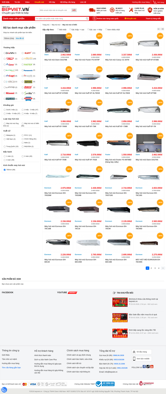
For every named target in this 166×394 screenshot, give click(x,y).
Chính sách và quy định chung (79, 355)
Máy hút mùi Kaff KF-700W (55, 126)
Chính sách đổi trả (74, 363)
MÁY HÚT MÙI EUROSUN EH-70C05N (148, 261)
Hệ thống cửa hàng (67, 2)
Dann (46, 55)
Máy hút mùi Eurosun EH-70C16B (55, 227)
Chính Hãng (28, 139)
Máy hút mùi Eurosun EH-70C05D (146, 227)
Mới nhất (61, 29)
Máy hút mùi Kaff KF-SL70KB (117, 93)
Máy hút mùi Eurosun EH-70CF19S (116, 194)
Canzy (107, 55)
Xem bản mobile (140, 359)
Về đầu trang (139, 352)
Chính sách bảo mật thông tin (78, 372)
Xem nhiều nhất (112, 29)
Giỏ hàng (160, 2)
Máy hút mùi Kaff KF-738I (85, 126)
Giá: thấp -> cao (76, 29)
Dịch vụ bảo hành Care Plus (45, 360)
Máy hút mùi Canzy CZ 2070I (117, 60)
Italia (26, 142)
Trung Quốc (10, 146)
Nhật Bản (27, 146)
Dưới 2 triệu (10, 110)
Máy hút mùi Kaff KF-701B (86, 160)
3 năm (8, 160)
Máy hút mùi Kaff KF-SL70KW (87, 93)
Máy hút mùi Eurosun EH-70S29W (55, 194)
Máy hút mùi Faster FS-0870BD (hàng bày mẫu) (118, 161)
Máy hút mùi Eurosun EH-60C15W (85, 261)
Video (27, 2)
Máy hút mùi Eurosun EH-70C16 (85, 227)
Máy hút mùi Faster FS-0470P (87, 60)
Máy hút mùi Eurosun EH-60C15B (116, 261)
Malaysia (9, 135)
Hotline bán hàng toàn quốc (107, 18)
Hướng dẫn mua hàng (141, 2)
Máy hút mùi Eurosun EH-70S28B (85, 194)
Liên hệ (83, 2)
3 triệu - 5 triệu (11, 113)
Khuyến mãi (39, 2)
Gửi (74, 10)
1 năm (8, 156)
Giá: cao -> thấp (94, 29)
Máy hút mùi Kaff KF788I (146, 93)
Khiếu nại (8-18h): (111, 360)
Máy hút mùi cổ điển (31, 123)
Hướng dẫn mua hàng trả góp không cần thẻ (48, 371)
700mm (9, 170)
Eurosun (47, 188)
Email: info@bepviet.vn (108, 372)
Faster (77, 55)
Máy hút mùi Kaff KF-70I (146, 126)
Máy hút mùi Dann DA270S (147, 160)
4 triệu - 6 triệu (29, 113)
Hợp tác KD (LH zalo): (113, 368)
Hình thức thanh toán (42, 355)
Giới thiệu (6, 2)
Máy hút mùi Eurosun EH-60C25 (55, 261)
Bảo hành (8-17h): (112, 364)
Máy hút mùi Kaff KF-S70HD (56, 93)
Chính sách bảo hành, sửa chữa (79, 359)
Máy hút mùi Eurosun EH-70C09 (116, 227)
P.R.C (26, 135)
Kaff (137, 55)
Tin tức (17, 2)
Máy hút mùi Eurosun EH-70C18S (146, 194)
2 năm (26, 156)
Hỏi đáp (52, 2)
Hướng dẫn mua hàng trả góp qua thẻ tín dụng (47, 365)
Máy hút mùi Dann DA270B (55, 60)
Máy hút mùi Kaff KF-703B (55, 160)
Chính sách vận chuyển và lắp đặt (80, 368)
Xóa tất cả (20, 38)
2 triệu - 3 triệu (29, 110)
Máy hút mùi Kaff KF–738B (116, 126)
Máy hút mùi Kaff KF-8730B (147, 60)
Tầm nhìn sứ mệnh (9, 359)
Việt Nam (9, 139)
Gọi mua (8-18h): (111, 355)
